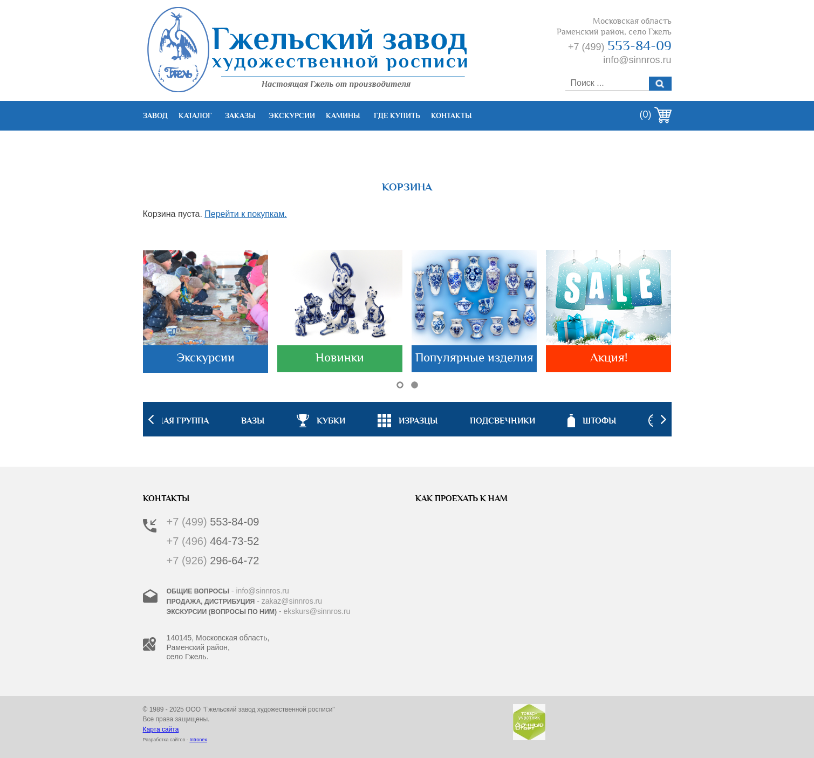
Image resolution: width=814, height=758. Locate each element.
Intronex (198, 739)
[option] (407, 419)
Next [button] (663, 419)
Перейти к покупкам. (245, 213)
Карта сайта (161, 729)
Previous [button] (151, 419)
